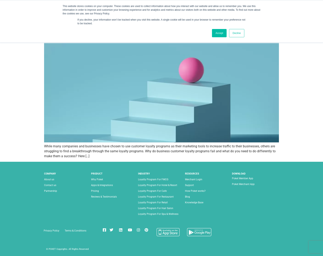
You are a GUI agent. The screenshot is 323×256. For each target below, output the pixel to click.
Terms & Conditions (75, 230)
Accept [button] (219, 33)
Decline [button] (237, 33)
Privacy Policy (51, 230)
